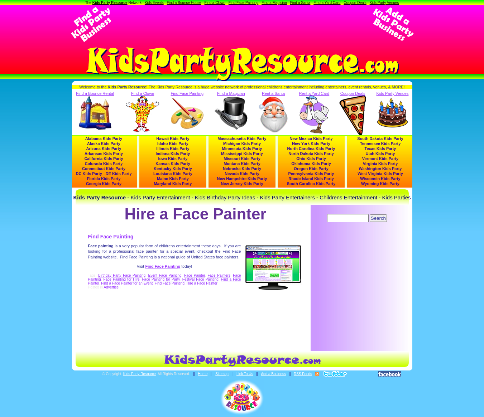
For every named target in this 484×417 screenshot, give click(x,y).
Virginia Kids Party (380, 163)
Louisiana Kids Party (172, 173)
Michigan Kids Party (242, 143)
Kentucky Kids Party (173, 168)
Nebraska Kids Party (242, 168)
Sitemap (222, 374)
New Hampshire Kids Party (242, 178)
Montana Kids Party (242, 163)
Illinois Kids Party (172, 148)
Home (203, 374)
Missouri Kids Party (242, 158)
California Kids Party (103, 158)
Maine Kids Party (173, 178)
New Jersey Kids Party (242, 183)
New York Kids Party (311, 143)
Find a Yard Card (326, 3)
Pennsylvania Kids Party (311, 173)
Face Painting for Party (161, 279)
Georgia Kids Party (103, 183)
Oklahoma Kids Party (311, 163)
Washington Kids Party (380, 168)
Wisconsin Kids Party (380, 178)
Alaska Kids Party (103, 143)
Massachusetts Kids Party (241, 138)
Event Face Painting (165, 275)
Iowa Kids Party (173, 158)
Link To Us (244, 374)
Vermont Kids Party (380, 158)
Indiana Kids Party (173, 153)
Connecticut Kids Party (103, 168)
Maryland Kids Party (173, 183)
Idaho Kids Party (172, 143)
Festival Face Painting (200, 279)
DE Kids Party (119, 173)
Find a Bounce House (184, 3)
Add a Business (273, 374)
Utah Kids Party (380, 153)
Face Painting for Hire (122, 279)
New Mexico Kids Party (310, 138)
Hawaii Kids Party (172, 138)
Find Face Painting (243, 3)
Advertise (111, 287)
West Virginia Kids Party (380, 173)
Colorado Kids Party (104, 163)
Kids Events (154, 3)
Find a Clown (215, 3)
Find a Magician (274, 3)
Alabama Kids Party (103, 138)
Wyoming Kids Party (380, 183)
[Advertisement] (242, 24)
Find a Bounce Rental (95, 110)
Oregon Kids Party (311, 168)
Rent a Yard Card (314, 112)
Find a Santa (300, 3)
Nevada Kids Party (242, 173)
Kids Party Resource (110, 3)
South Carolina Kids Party (311, 183)
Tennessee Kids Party (380, 143)
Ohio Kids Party (311, 158)
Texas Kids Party (380, 148)
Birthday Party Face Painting (121, 275)
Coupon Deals (355, 3)
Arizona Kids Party (103, 148)
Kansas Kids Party (172, 163)
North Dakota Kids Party (311, 153)
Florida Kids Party (103, 178)
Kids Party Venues (384, 3)
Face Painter (194, 275)
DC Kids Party (89, 173)
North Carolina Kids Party (311, 148)
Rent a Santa (273, 112)
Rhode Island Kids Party (311, 178)
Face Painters (218, 275)
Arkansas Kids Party (104, 153)
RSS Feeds (303, 374)
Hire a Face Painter (202, 283)
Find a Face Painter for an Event (127, 283)
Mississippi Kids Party (242, 153)
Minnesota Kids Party (242, 148)
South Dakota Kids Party (380, 138)
